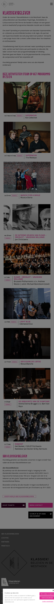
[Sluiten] (53, 590)
